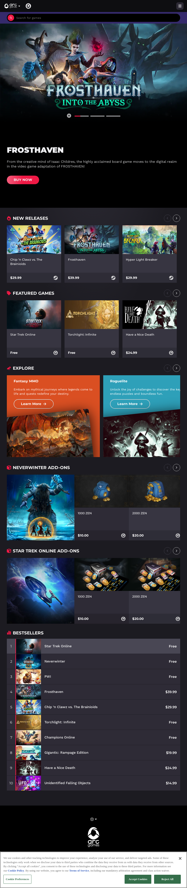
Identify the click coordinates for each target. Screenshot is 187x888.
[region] (93, 870)
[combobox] (97, 17)
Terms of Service (79, 870)
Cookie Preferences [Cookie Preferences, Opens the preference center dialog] (17, 879)
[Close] (180, 858)
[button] (12, 6)
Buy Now (23, 180)
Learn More (33, 404)
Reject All (168, 879)
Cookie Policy (16, 870)
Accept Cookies (138, 879)
